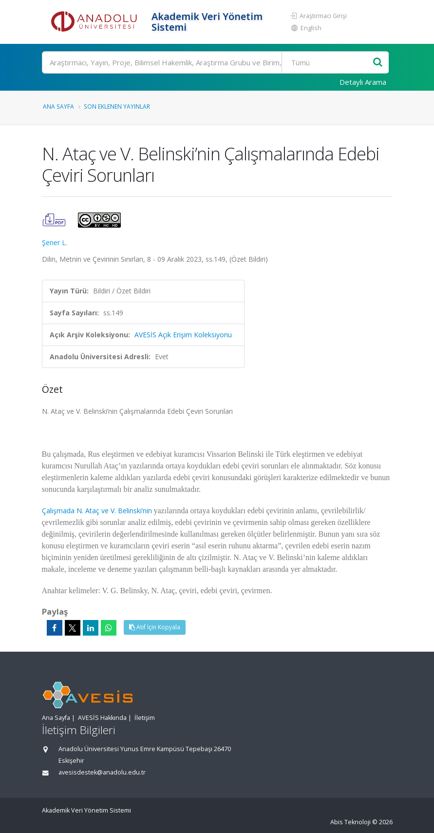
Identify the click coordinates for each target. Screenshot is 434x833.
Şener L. (54, 242)
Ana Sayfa (58, 106)
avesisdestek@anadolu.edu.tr (102, 772)
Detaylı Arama (363, 82)
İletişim (144, 718)
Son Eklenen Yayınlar (117, 106)
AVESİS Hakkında (102, 718)
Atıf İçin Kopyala (154, 627)
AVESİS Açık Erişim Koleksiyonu (183, 334)
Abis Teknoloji (350, 822)
